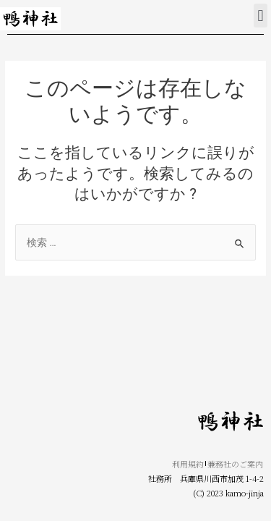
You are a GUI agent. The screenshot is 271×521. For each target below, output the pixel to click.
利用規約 (188, 464)
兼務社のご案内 (235, 464)
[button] (260, 15)
